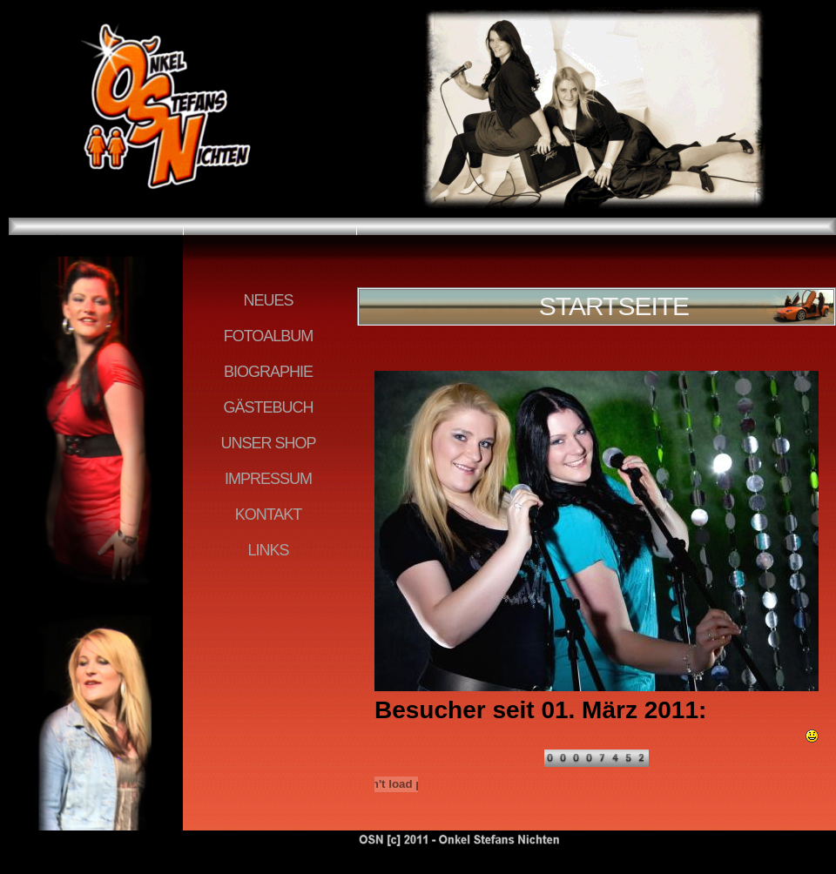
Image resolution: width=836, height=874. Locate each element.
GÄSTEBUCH (268, 407)
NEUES (268, 300)
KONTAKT (268, 514)
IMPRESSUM (268, 478)
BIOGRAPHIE (268, 371)
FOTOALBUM (269, 336)
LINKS (267, 550)
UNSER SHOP (267, 443)
